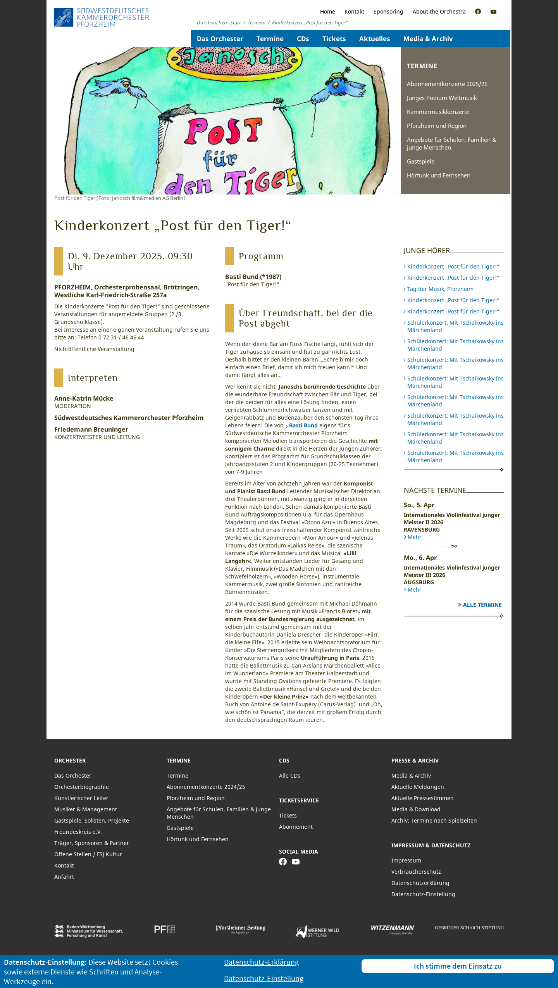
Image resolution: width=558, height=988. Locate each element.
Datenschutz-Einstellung (423, 894)
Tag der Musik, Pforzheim (440, 289)
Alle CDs (289, 775)
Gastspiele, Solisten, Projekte (91, 820)
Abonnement (296, 826)
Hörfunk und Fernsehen (438, 175)
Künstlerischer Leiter (81, 798)
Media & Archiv (428, 38)
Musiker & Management (85, 809)
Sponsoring (388, 11)
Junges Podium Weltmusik (442, 98)
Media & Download (416, 809)
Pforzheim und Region (437, 125)
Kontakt (354, 11)
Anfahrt (64, 876)
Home (327, 11)
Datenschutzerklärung (420, 882)
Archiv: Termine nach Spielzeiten (434, 820)
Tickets (334, 38)
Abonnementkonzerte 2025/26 (447, 84)
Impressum (406, 860)
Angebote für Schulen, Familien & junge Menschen (451, 143)
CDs (303, 38)
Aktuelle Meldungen (417, 786)
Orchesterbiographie (81, 786)
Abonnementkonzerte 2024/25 (206, 786)
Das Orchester (220, 38)
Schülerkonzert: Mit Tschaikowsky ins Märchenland (455, 326)
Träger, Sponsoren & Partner (91, 843)
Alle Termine (482, 604)
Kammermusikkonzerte (438, 111)
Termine (270, 38)
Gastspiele (420, 161)
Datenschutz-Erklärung (261, 962)
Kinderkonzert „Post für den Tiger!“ (453, 266)
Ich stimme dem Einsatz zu (458, 966)
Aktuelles (374, 38)
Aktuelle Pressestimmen (422, 798)
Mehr (415, 536)
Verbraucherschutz (416, 871)
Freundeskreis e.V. (78, 831)
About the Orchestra (439, 11)
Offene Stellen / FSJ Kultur (88, 854)
